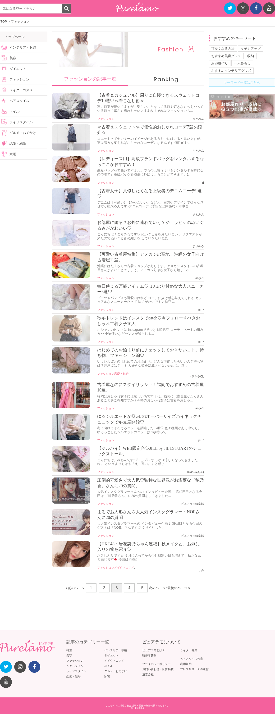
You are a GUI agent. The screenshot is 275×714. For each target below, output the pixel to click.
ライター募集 (188, 650)
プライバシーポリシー (156, 664)
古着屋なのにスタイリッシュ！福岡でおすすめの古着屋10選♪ (150, 387)
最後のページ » (178, 588)
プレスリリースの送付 (194, 669)
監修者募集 (149, 655)
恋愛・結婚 (121, 373)
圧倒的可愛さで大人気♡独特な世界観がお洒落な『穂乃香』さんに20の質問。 (150, 483)
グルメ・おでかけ (22, 133)
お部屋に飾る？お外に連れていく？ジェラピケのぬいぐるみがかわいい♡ (150, 225)
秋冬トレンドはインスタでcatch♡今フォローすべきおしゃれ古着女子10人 (148, 321)
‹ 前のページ (75, 588)
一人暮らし (242, 63)
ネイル (14, 111)
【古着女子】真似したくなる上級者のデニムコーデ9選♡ (149, 193)
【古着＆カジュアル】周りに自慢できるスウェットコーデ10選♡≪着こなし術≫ (150, 98)
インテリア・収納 (22, 47)
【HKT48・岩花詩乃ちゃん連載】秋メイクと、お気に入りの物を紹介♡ (148, 546)
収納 (250, 56)
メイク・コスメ (124, 567)
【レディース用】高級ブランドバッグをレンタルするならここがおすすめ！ (150, 161)
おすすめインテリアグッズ (231, 71)
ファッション (105, 119)
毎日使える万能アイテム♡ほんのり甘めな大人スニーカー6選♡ (150, 289)
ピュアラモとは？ (153, 650)
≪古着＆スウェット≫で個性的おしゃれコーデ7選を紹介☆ (149, 130)
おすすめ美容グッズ (226, 56)
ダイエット (17, 69)
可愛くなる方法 (222, 48)
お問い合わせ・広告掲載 (158, 669)
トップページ (15, 37)
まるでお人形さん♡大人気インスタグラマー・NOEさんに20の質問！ (148, 514)
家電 (12, 154)
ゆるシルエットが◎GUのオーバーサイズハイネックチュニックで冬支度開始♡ (149, 419)
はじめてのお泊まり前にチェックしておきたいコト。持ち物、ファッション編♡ (150, 353)
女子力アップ (251, 48)
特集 (69, 650)
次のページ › (158, 588)
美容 (12, 58)
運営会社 (148, 674)
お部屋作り (219, 63)
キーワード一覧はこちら (242, 82)
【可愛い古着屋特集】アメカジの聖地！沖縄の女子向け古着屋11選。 (150, 257)
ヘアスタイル (19, 101)
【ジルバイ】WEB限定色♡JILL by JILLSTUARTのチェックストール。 (149, 451)
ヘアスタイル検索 (191, 658)
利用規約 (186, 664)
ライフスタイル (21, 122)
